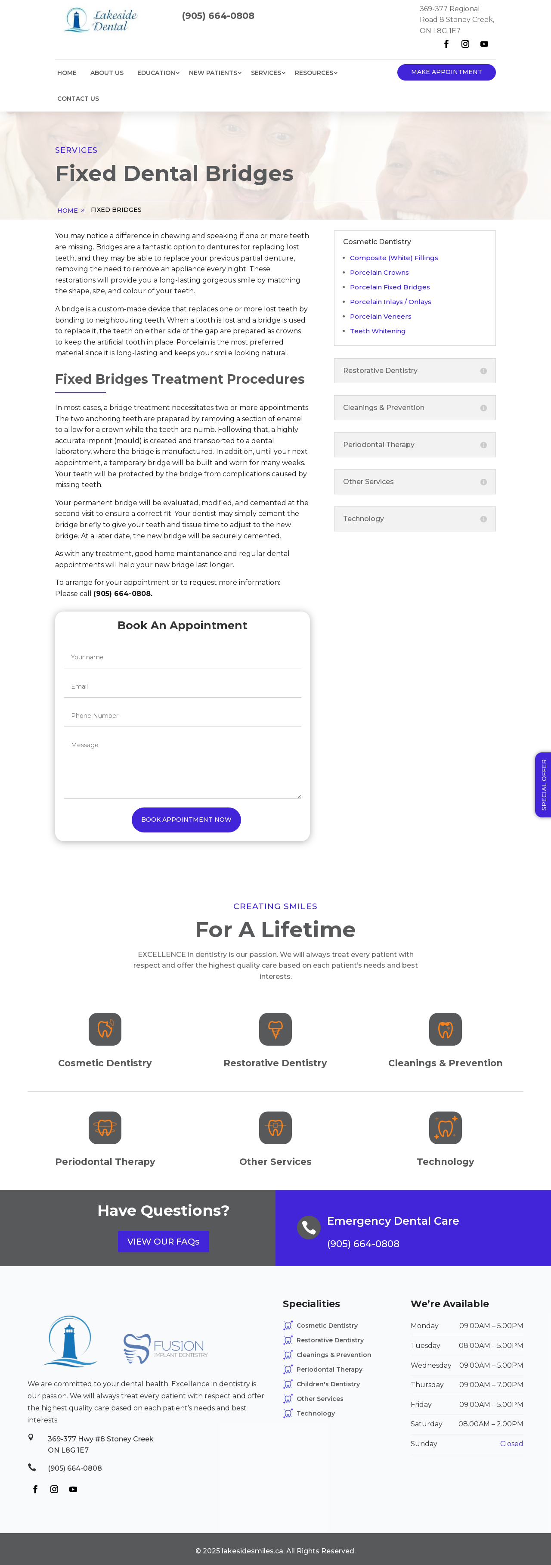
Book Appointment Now (186, 819)
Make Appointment (446, 72)
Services (266, 73)
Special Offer (544, 784)
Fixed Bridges (116, 210)
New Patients (213, 73)
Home (67, 73)
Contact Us (78, 98)
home (67, 210)
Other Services (320, 1399)
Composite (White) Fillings (394, 258)
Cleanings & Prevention (334, 1355)
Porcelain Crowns (379, 272)
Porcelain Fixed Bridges (390, 287)
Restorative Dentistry (330, 1340)
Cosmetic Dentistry (327, 1325)
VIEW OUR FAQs (163, 1241)
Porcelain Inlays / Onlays (390, 302)
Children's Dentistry (328, 1384)
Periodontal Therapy (329, 1369)
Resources (314, 73)
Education (156, 73)
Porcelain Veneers (381, 316)
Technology (316, 1413)
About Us (107, 73)
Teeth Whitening (378, 331)
